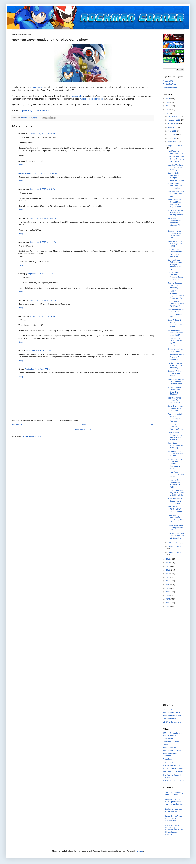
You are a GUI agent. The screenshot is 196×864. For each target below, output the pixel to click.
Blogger (140, 851)
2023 (168, 595)
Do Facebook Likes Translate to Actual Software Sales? (175, 313)
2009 (168, 102)
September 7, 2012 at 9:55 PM (37, 369)
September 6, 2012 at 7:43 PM (44, 173)
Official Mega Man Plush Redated (175, 350)
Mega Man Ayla (169, 747)
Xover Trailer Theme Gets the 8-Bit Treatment (175, 408)
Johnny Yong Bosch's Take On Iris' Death (175, 474)
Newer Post (17, 425)
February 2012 (174, 120)
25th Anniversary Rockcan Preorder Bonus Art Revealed (175, 275)
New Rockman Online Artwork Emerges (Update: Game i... (174, 264)
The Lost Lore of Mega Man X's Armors (174, 793)
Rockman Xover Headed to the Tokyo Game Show (174, 234)
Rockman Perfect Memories (170, 754)
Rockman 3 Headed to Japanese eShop (175, 373)
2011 (168, 109)
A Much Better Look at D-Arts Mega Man (175, 194)
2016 (168, 570)
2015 (168, 566)
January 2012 (174, 116)
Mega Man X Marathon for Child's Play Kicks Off (175, 518)
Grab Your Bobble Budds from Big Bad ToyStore (174, 500)
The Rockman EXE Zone (173, 780)
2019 (168, 581)
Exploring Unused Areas (173, 810)
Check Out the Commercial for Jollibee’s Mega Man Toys (174, 252)
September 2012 (175, 146)
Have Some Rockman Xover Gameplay (175, 445)
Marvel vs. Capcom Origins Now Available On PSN (175, 483)
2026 (168, 606)
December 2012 (174, 552)
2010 (168, 106)
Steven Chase (24, 173)
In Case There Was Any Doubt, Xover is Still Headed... (175, 492)
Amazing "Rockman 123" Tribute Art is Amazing (175, 167)
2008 (168, 98)
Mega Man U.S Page (171, 712)
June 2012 (172, 134)
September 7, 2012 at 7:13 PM (38, 350)
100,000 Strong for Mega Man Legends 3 (173, 734)
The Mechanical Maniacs (173, 768)
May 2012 (172, 131)
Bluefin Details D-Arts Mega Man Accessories (174, 185)
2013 (168, 559)
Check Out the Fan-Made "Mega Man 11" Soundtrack (175, 535)
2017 (168, 573)
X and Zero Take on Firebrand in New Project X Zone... (175, 381)
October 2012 (174, 542)
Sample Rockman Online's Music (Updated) (174, 285)
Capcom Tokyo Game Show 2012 (35, 110)
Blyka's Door (168, 739)
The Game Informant (171, 765)
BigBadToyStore (169, 84)
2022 (168, 592)
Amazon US (168, 81)
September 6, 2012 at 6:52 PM (42, 134)
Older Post (149, 425)
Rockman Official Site (172, 715)
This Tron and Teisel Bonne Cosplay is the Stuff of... (175, 159)
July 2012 (172, 138)
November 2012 (174, 546)
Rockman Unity (169, 719)
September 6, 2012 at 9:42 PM (42, 189)
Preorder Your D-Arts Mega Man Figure (174, 243)
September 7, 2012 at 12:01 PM (43, 300)
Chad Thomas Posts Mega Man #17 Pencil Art (175, 303)
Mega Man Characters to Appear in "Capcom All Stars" (174, 222)
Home (83, 425)
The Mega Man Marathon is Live (175, 152)
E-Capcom (167, 709)
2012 (168, 113)
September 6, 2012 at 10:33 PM (43, 218)
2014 (168, 562)
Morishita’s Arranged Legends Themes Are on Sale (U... (175, 294)
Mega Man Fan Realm (172, 750)
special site (77, 96)
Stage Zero (167, 759)
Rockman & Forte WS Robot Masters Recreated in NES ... (174, 463)
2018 (168, 577)
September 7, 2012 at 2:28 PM (42, 316)
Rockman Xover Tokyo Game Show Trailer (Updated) (174, 390)
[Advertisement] (174, 655)
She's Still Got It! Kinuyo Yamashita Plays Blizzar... (175, 323)
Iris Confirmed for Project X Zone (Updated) (174, 365)
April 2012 (172, 127)
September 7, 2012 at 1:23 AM (40, 274)
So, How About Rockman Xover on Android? (175, 332)
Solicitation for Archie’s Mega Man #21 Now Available (174, 435)
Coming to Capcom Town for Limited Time (174, 801)
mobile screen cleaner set (91, 99)
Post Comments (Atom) (33, 436)
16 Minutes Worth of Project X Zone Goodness (175, 357)
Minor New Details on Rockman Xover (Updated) (175, 212)
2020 (168, 584)
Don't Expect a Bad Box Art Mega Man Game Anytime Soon (175, 203)
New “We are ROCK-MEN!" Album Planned (174, 509)
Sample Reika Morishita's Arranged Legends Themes (175, 176)
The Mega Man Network (173, 772)
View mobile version (83, 429)
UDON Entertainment (172, 722)
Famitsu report (36, 87)
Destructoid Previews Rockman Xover (175, 426)
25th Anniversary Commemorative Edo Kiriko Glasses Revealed (174, 829)
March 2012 (173, 123)
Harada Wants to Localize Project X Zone (175, 453)
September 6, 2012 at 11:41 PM (43, 242)
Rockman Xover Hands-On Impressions (174, 400)
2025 (168, 603)
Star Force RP (169, 762)
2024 (168, 599)
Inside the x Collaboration (173, 818)
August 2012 (173, 142)
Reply (20, 165)
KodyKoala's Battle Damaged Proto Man (175, 527)
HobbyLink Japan (170, 87)
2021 (168, 588)
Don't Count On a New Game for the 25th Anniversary (174, 341)
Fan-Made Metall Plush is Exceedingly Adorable (174, 417)
